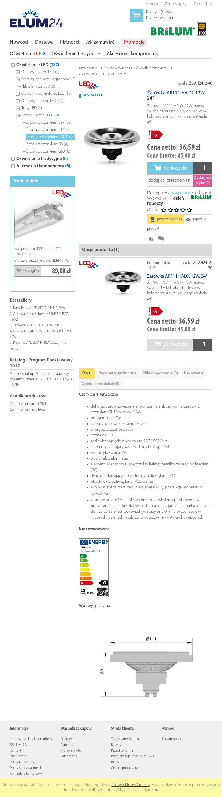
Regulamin (18, 756)
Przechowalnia (122, 751)
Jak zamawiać (172, 739)
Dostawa (66, 739)
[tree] (42, 114)
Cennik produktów (124, 768)
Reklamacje (68, 756)
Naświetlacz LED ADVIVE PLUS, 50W (39, 308)
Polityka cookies (22, 762)
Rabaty (116, 745)
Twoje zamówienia (125, 739)
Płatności (67, 745)
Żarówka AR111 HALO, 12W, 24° (36, 325)
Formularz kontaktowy (26, 774)
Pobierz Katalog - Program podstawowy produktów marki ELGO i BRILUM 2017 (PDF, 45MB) (42, 379)
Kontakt (15, 751)
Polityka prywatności (25, 768)
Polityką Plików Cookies (131, 785)
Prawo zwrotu (70, 751)
